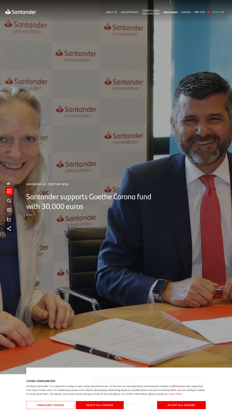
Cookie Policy (175, 393)
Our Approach (129, 12)
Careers (186, 12)
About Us (111, 12)
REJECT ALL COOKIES (99, 405)
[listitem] (9, 204)
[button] (9, 194)
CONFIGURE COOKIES (50, 405)
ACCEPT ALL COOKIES (181, 405)
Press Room (170, 12)
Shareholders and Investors (151, 12)
